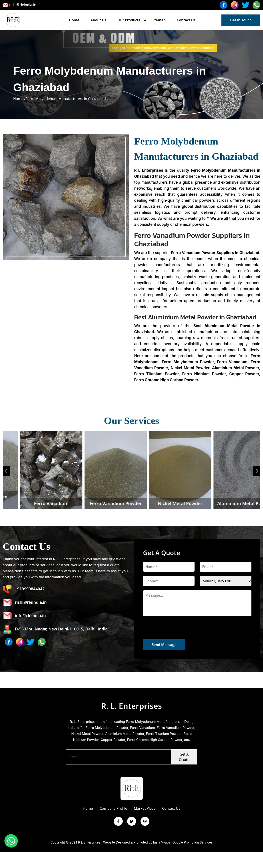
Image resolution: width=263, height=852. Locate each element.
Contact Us (186, 20)
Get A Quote (184, 757)
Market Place (144, 808)
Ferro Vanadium (144, 503)
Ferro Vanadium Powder (209, 503)
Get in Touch (241, 20)
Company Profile (113, 808)
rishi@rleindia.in (22, 4)
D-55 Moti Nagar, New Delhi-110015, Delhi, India (55, 629)
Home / (19, 98)
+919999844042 (24, 589)
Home (74, 20)
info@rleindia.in (24, 615)
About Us (98, 20)
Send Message (164, 644)
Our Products (128, 20)
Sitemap (158, 20)
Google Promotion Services (193, 842)
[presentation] (177, 630)
